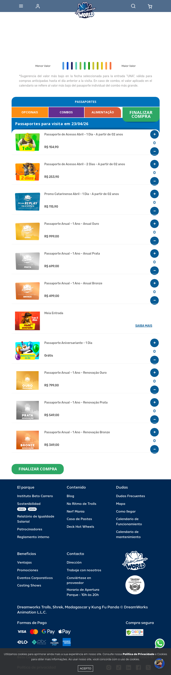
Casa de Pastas (79, 519)
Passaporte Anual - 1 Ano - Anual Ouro (71, 224)
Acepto (85, 668)
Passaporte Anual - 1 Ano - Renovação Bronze (77, 432)
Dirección (74, 563)
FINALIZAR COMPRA (141, 114)
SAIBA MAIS (143, 326)
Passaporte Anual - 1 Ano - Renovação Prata (76, 402)
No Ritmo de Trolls (81, 504)
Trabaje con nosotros (84, 570)
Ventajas (24, 563)
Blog (70, 496)
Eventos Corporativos (35, 578)
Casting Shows (29, 586)
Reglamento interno (33, 537)
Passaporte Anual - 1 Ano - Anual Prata (72, 253)
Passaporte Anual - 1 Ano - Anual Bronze (73, 283)
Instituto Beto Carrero (35, 496)
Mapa (120, 504)
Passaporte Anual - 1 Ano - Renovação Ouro (75, 373)
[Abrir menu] (21, 6)
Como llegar (126, 512)
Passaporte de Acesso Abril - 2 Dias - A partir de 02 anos (84, 164)
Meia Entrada (53, 313)
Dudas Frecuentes (130, 496)
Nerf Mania (76, 512)
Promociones (27, 570)
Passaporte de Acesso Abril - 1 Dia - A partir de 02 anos (83, 134)
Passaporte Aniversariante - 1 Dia (68, 343)
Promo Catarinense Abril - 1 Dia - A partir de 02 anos (81, 194)
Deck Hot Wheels (80, 527)
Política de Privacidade (138, 654)
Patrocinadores (29, 529)
